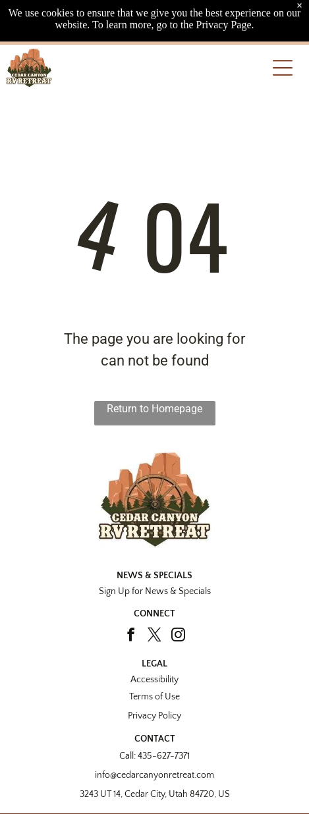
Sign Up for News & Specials (155, 591)
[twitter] (154, 636)
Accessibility (154, 679)
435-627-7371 (164, 756)
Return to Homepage (154, 408)
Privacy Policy (154, 716)
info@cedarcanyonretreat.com (154, 775)
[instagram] (178, 636)
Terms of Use (154, 697)
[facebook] (131, 636)
